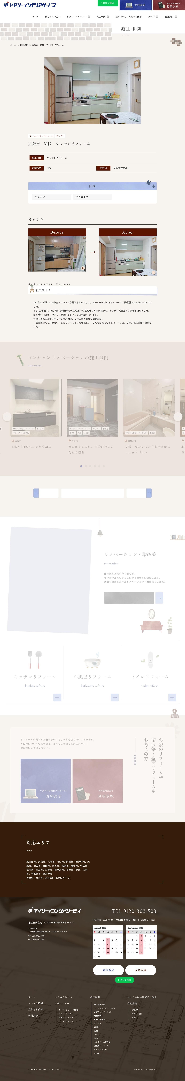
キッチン (40, 197)
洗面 (96, 1031)
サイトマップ (56, 1069)
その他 (97, 1053)
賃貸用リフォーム (101, 1046)
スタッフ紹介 (136, 1014)
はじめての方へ (63, 997)
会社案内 (135, 1010)
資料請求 (33, 1015)
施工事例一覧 (99, 1004)
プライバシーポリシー (38, 1069)
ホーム (32, 997)
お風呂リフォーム (66, 1017)
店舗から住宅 (99, 1019)
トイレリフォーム (66, 1021)
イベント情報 (35, 1003)
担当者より (82, 197)
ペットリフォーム (101, 1049)
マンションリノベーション (104, 1008)
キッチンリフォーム (67, 1014)
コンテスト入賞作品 (102, 1042)
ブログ (134, 1017)
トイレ (97, 1034)
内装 (96, 1038)
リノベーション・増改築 (68, 1010)
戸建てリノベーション (103, 1012)
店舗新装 (97, 1016)
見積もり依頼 (35, 1009)
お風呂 (97, 1027)
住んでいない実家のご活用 (142, 997)
